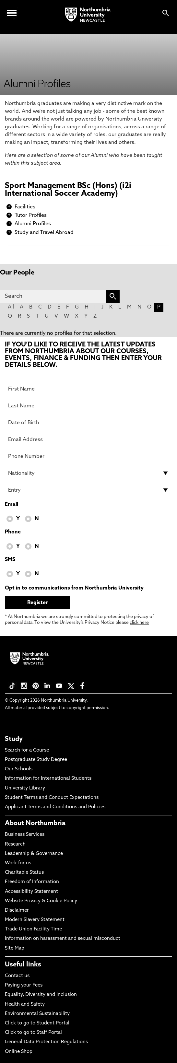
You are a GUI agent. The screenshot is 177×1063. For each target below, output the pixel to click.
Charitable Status (24, 872)
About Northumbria (35, 823)
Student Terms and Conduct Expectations (52, 797)
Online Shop (18, 1051)
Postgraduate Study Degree (36, 759)
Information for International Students (48, 778)
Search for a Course (27, 750)
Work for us (18, 863)
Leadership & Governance (34, 853)
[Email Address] (88, 439)
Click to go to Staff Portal (33, 1032)
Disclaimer (17, 910)
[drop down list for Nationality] (88, 473)
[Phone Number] (88, 456)
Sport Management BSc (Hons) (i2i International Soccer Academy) (68, 190)
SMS (10, 559)
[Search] (53, 296)
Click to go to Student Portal (37, 1023)
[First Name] (88, 388)
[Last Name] (88, 405)
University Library (25, 788)
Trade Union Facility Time (33, 929)
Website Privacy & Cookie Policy (41, 901)
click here (139, 622)
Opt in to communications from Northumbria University (74, 588)
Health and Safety (25, 1004)
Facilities (25, 207)
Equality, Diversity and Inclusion (41, 994)
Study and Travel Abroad (44, 232)
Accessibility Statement (31, 891)
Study (14, 739)
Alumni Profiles (33, 224)
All (11, 307)
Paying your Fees (23, 985)
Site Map (14, 948)
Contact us (17, 976)
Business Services (24, 834)
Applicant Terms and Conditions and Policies (55, 807)
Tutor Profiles (31, 215)
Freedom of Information (32, 882)
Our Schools (18, 769)
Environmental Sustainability (37, 1013)
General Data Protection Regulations (46, 1042)
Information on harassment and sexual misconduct (62, 938)
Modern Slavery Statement (35, 919)
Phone (13, 532)
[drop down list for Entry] (88, 490)
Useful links (23, 965)
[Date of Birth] (88, 422)
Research (15, 844)
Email (11, 504)
